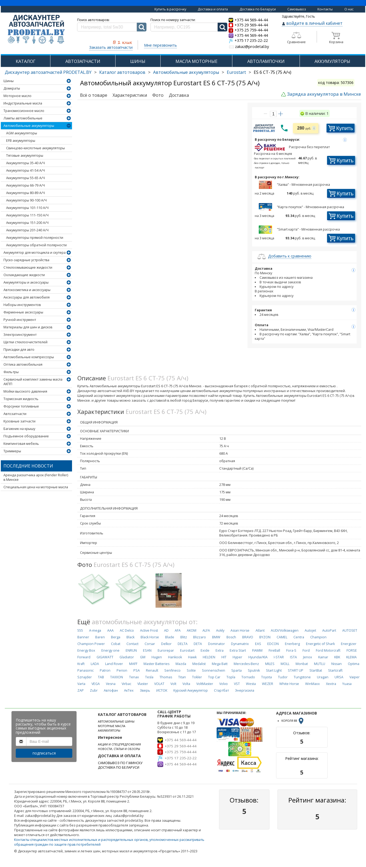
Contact (132, 644)
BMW (216, 637)
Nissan (336, 664)
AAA (110, 630)
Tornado (248, 677)
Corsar (150, 644)
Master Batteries (156, 664)
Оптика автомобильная (22, 364)
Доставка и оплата (213, 9)
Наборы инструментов (22, 305)
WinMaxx (312, 683)
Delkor (166, 644)
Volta (186, 683)
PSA (136, 670)
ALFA (206, 630)
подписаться (44, 753)
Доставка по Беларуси (258, 9)
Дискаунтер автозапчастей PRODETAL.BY (48, 72)
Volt (173, 683)
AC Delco (127, 630)
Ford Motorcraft (328, 650)
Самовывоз (296, 9)
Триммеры (12, 451)
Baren (100, 637)
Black (130, 637)
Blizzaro (199, 637)
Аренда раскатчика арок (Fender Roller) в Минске (35, 477)
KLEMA (351, 657)
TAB (101, 677)
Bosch (231, 637)
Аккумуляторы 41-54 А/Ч (25, 170)
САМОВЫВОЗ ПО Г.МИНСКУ (120, 763)
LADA (95, 664)
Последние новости (28, 466)
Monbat (302, 664)
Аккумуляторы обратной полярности (36, 245)
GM (142, 657)
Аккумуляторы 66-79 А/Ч (25, 185)
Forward (83, 657)
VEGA (96, 683)
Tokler (197, 677)
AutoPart (329, 630)
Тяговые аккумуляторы (24, 155)
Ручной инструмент (19, 319)
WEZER (267, 683)
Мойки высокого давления (25, 391)
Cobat (115, 644)
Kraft (81, 664)
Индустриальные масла (22, 103)
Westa (251, 683)
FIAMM (257, 650)
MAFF (133, 664)
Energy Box (86, 650)
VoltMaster (204, 683)
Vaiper (354, 677)
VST (237, 683)
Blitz (183, 637)
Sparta (236, 670)
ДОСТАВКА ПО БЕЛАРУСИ (118, 767)
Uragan (322, 677)
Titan (182, 677)
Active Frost (149, 630)
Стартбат (221, 690)
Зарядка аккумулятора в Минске (324, 94)
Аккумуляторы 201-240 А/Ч (27, 230)
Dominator (216, 644)
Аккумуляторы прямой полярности (34, 237)
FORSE (352, 650)
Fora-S (291, 650)
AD (166, 630)
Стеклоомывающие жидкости (27, 267)
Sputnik (254, 670)
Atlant (260, 630)
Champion (318, 637)
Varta (81, 683)
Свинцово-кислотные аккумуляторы (35, 148)
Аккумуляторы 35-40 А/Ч (25, 163)
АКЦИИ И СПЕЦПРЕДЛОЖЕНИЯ (119, 744)
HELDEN (209, 657)
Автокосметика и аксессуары (26, 290)
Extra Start (238, 650)
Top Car (214, 677)
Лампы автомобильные (22, 118)
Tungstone (302, 677)
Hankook (175, 657)
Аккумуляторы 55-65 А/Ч (25, 178)
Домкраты (11, 88)
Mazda (181, 664)
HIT (223, 657)
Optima (353, 664)
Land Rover (114, 664)
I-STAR (279, 657)
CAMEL (282, 637)
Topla (230, 677)
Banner (83, 637)
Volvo (223, 683)
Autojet (310, 630)
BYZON (264, 637)
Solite (191, 670)
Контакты (325, 9)
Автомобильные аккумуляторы (186, 72)
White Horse (289, 683)
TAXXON (116, 677)
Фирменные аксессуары (23, 312)
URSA (339, 677)
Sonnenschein (213, 670)
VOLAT (159, 683)
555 (80, 630)
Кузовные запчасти (19, 421)
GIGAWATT (105, 657)
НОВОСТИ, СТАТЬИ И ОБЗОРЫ (119, 749)
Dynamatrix (240, 644)
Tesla (149, 677)
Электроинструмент (20, 334)
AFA (178, 630)
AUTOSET (349, 630)
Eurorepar (166, 650)
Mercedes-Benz (246, 664)
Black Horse (150, 637)
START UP (295, 670)
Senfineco (172, 670)
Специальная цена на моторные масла (35, 487)
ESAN (147, 650)
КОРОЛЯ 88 (292, 721)
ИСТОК (161, 690)
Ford (306, 650)
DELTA (183, 644)
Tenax (134, 677)
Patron (105, 670)
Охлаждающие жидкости (24, 275)
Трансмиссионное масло (23, 110)
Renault (152, 670)
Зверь (145, 690)
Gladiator (127, 657)
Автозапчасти (14, 414)
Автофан (111, 690)
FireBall (274, 650)
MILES (269, 664)
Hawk (192, 657)
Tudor (283, 677)
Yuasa (347, 683)
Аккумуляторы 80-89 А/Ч (25, 193)
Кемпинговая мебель (21, 443)
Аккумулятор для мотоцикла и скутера (34, 252)
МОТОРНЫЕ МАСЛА (111, 726)
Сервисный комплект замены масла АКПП (32, 381)
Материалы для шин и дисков (27, 327)
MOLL (285, 664)
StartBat (315, 670)
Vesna (111, 683)
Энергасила (244, 690)
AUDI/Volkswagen (285, 630)
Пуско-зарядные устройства (26, 260)
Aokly (220, 630)
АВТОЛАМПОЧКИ (266, 61)
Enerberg (292, 644)
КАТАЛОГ (25, 61)
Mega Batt (220, 664)
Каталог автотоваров (122, 72)
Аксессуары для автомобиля (26, 297)
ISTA (293, 657)
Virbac (126, 683)
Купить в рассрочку (170, 9)
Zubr (94, 690)
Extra (220, 650)
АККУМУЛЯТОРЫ (332, 61)
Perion (122, 670)
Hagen (157, 657)
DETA (198, 644)
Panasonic (85, 670)
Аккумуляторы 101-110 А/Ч (27, 207)
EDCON (273, 644)
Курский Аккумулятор (190, 690)
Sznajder (84, 677)
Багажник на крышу (19, 428)
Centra (298, 637)
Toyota (266, 677)
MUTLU (319, 664)
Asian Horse (239, 630)
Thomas (166, 677)
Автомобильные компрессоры (28, 357)
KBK (337, 657)
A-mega (95, 630)
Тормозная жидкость (20, 399)
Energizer (348, 644)
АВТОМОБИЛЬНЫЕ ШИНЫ (116, 721)
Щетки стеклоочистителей (25, 342)
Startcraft (335, 670)
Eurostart (236, 72)
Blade (169, 637)
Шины (8, 81)
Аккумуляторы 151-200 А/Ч (27, 222)
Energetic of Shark (320, 644)
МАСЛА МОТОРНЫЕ (196, 61)
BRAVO (247, 637)
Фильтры (11, 372)
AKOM (191, 630)
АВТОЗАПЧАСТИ (82, 61)
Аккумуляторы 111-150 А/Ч (27, 215)
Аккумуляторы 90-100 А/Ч (26, 200)
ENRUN (131, 650)
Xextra (331, 683)
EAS (258, 644)
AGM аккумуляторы (21, 133)
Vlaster (142, 683)
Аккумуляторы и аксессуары (26, 282)
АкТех (129, 690)
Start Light (274, 670)
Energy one (110, 650)
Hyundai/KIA (258, 657)
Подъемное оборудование (26, 436)
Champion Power (91, 644)
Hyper (237, 657)
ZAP (80, 690)
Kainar (323, 657)
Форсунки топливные (21, 406)
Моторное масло (17, 96)
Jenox (307, 657)
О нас (348, 9)
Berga (115, 637)
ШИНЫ (137, 61)
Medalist (199, 664)
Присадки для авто (18, 349)
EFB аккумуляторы (20, 140)
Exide (205, 650)
